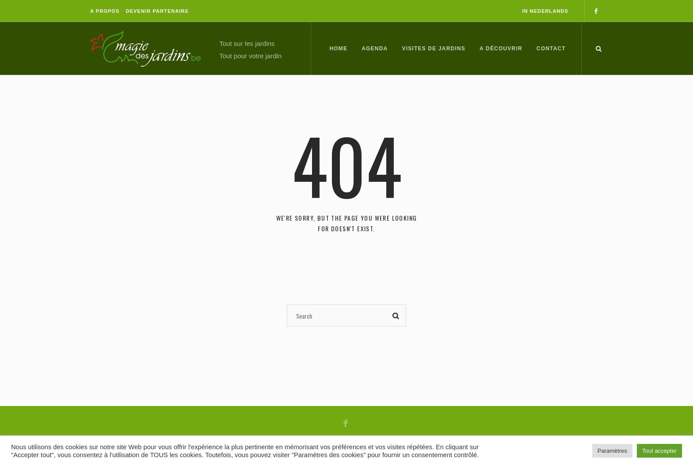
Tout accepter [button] (659, 450)
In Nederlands (545, 11)
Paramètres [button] (612, 450)
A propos (104, 11)
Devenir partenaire (157, 11)
